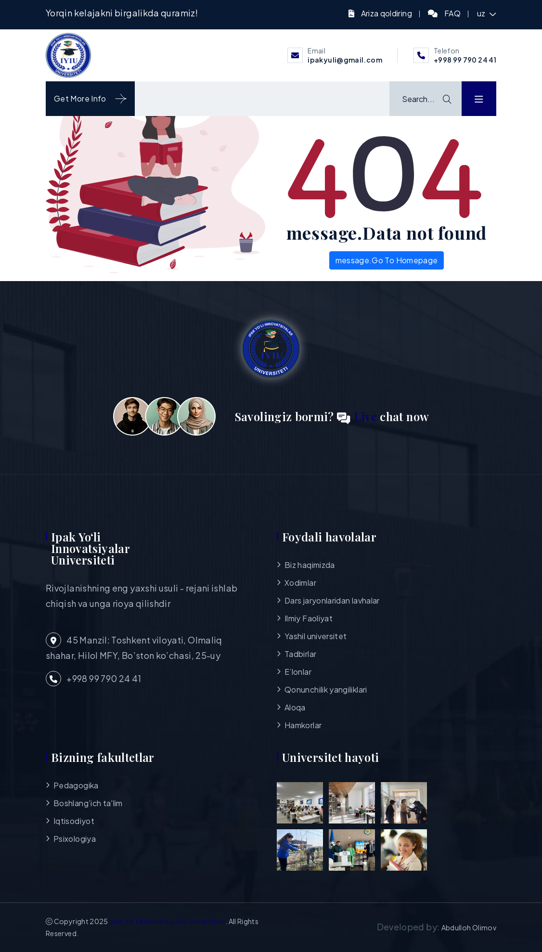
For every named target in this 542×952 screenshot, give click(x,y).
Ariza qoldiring (386, 13)
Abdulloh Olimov (468, 927)
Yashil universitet (315, 636)
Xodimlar (300, 583)
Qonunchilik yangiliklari (325, 689)
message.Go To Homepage (387, 260)
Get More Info (90, 98)
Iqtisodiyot (73, 821)
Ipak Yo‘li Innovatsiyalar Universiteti (167, 921)
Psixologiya (74, 839)
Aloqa (295, 707)
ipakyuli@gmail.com (345, 59)
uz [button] (482, 13)
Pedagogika (76, 785)
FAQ (452, 13)
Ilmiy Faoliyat (308, 618)
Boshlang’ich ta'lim (88, 803)
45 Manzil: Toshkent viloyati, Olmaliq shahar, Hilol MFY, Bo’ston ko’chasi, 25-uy (134, 646)
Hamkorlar (303, 725)
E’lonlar (297, 672)
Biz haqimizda (309, 565)
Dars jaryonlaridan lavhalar (332, 600)
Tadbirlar (300, 654)
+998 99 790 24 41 (465, 59)
